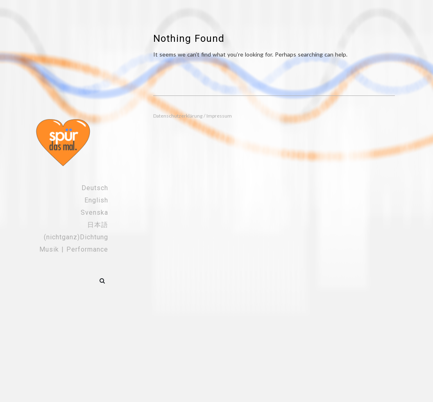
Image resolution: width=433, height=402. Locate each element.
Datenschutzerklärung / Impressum (192, 116)
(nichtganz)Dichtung (76, 237)
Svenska (94, 212)
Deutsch (95, 188)
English (96, 200)
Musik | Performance (73, 249)
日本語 (97, 225)
